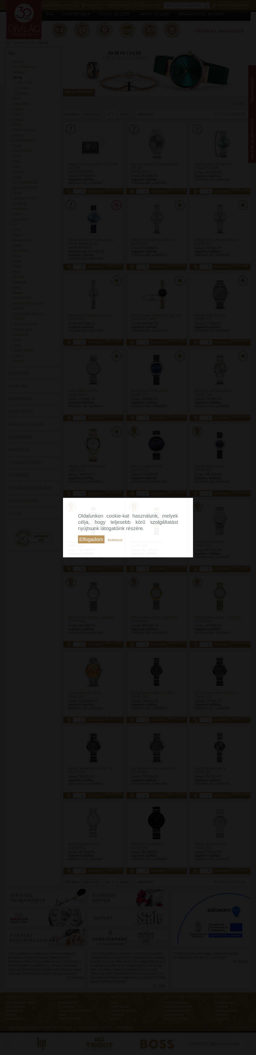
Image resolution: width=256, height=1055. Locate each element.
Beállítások (115, 540)
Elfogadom (91, 539)
